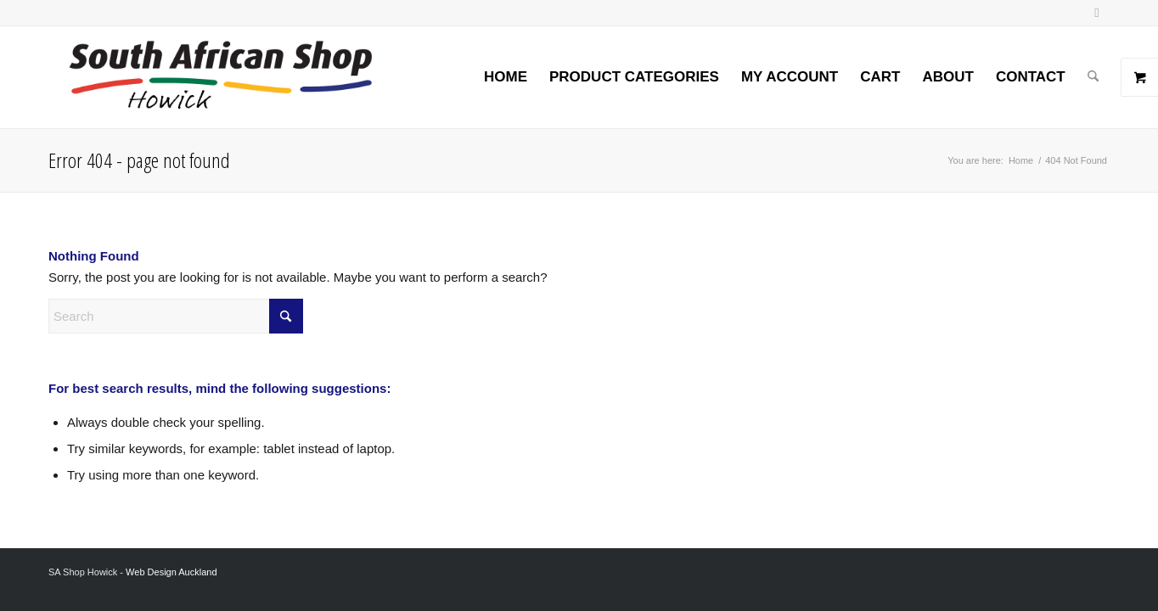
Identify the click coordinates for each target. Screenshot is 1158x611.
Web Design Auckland (171, 572)
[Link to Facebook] (1097, 12)
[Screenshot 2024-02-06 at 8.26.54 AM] (219, 77)
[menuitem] (505, 77)
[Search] (1093, 77)
